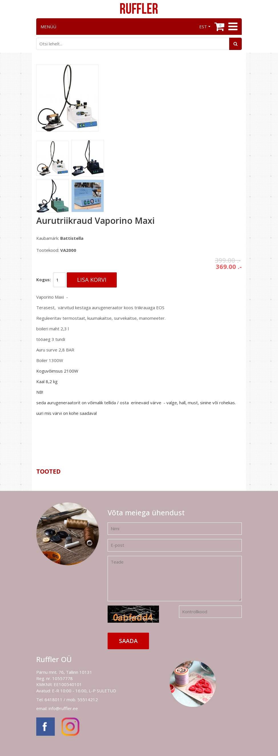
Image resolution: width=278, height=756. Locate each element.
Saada (128, 641)
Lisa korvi (91, 280)
